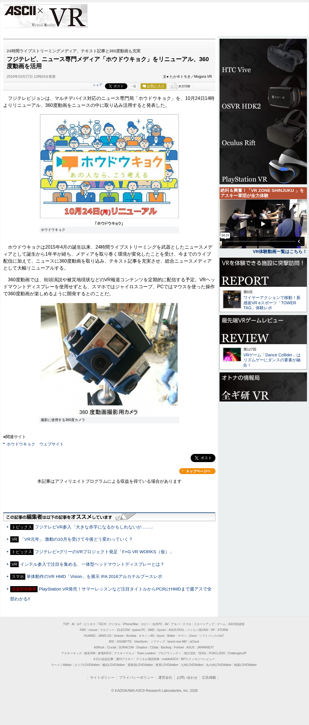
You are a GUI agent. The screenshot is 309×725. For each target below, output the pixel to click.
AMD (151, 630)
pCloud (194, 641)
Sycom (161, 630)
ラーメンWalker (61, 664)
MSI (111, 641)
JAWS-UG (105, 635)
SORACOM (126, 647)
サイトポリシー (102, 678)
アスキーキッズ (71, 653)
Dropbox (142, 647)
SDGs (202, 653)
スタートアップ (204, 624)
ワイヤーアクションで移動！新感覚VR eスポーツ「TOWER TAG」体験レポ (272, 302)
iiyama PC (138, 630)
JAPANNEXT (205, 647)
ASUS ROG (176, 630)
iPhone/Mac (130, 624)
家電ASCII (104, 653)
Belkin (171, 635)
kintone (118, 635)
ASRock (99, 647)
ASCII (19, 16)
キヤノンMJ (146, 635)
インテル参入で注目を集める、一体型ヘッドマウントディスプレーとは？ (92, 564)
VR (62, 16)
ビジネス (90, 624)
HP (213, 630)
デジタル (114, 624)
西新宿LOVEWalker (140, 664)
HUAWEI (90, 635)
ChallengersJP (237, 653)
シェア (97, 84)
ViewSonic (141, 641)
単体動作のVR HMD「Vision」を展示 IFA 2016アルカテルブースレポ (94, 576)
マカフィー (107, 630)
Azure (161, 635)
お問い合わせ (187, 678)
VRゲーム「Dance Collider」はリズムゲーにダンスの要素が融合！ (272, 360)
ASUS (190, 647)
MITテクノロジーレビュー (198, 659)
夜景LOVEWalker (167, 664)
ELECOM (123, 630)
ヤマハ (182, 635)
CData (154, 647)
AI (73, 624)
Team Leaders (146, 653)
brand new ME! (177, 641)
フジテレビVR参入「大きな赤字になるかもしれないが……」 (94, 526)
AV (167, 624)
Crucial (111, 647)
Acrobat (131, 635)
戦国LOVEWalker (245, 664)
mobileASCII (170, 659)
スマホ (186, 624)
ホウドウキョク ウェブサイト (35, 444)
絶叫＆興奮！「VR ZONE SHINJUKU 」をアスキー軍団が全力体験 (262, 193)
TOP (66, 624)
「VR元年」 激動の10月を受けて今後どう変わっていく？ (76, 539)
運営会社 (165, 678)
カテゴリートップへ (197, 471)
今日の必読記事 (103, 659)
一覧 (133, 86)
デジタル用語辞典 (147, 659)
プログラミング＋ (169, 653)
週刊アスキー (125, 659)
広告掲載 (209, 678)
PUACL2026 (217, 653)
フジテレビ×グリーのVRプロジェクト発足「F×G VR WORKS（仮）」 (104, 551)
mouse (93, 630)
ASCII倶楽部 (236, 624)
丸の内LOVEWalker (218, 664)
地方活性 (190, 653)
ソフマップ (157, 641)
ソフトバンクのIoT (211, 635)
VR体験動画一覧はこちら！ (280, 251)
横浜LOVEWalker (113, 664)
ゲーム (221, 624)
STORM (222, 630)
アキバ (175, 624)
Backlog (166, 647)
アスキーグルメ (124, 653)
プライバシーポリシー (136, 678)
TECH (102, 624)
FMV (83, 630)
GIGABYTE (124, 641)
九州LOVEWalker (192, 664)
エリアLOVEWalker (87, 664)
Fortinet (179, 647)
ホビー (145, 624)
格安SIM (89, 653)
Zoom (193, 635)
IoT (79, 624)
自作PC (157, 624)
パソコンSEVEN (197, 630)
